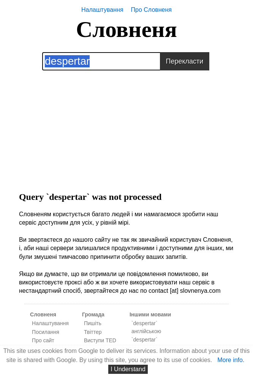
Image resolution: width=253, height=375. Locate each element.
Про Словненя (151, 9)
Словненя (126, 29)
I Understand (128, 369)
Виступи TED (100, 340)
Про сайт (43, 340)
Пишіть (92, 323)
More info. (230, 360)
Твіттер (93, 332)
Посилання (45, 332)
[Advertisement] (126, 123)
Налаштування (102, 9)
